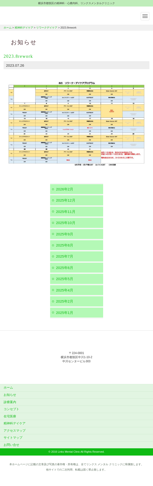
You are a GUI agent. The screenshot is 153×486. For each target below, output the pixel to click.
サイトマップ (13, 437)
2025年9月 (64, 234)
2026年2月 (64, 189)
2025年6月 (64, 268)
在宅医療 (10, 416)
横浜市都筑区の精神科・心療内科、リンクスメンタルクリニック (34, 15)
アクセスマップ (15, 430)
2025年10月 (65, 223)
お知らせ (10, 395)
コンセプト (11, 409)
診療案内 (10, 402)
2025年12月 (65, 200)
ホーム (8, 27)
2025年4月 (64, 290)
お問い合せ (11, 445)
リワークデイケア (46, 27)
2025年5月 (64, 279)
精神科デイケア (24, 27)
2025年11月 (65, 212)
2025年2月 (64, 301)
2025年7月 (64, 256)
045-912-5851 (76, 371)
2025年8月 (64, 245)
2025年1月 (64, 313)
